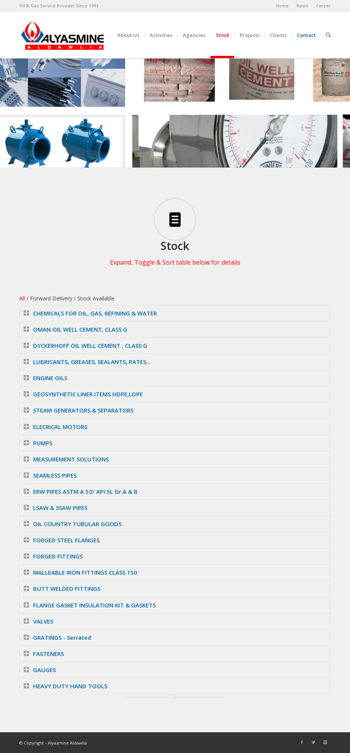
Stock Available (96, 298)
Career (323, 5)
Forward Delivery (51, 298)
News (302, 5)
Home (282, 5)
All (22, 298)
